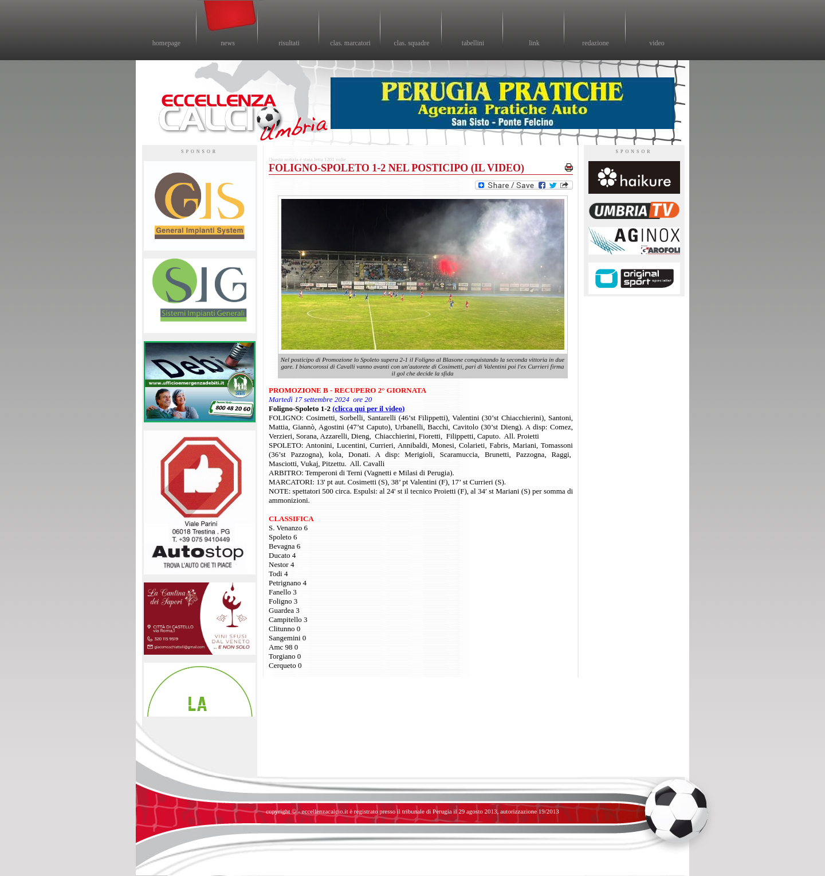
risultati (289, 43)
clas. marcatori (350, 43)
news (228, 43)
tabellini (473, 43)
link (534, 43)
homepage (166, 43)
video (657, 43)
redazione (595, 43)
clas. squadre (412, 43)
